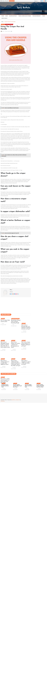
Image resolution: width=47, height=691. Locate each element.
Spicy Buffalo (23, 8)
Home (2, 21)
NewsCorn (18, 399)
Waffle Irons (4, 18)
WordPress (13, 399)
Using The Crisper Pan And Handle (9, 21)
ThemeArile (3, 401)
